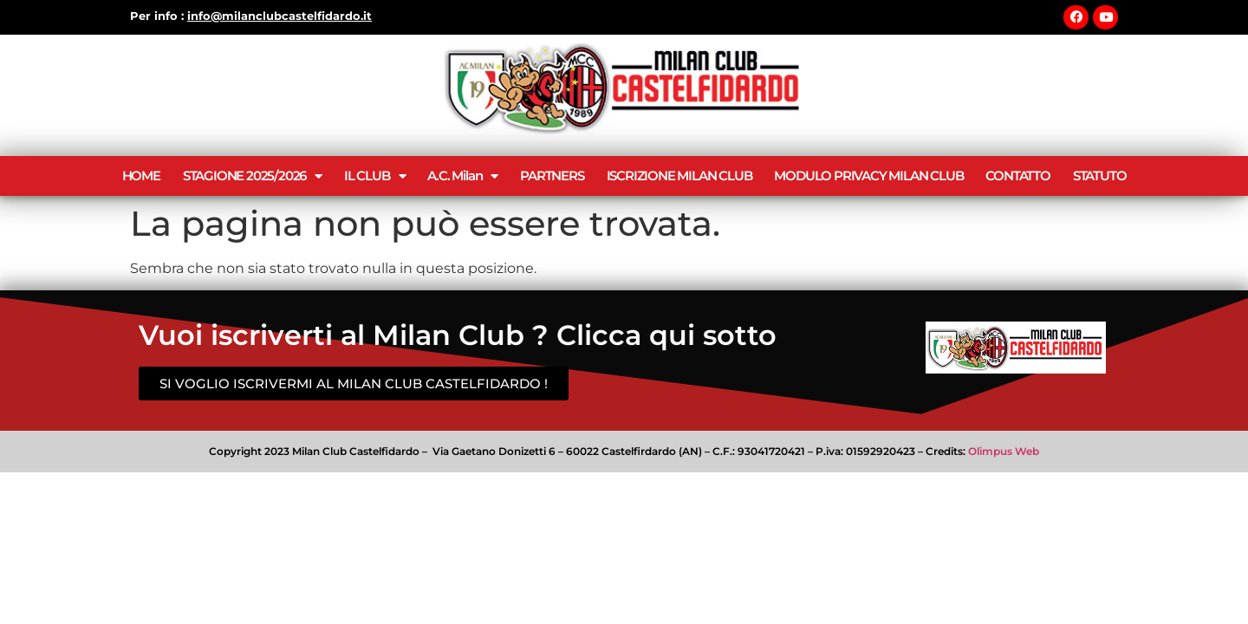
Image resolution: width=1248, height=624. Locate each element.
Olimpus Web (1003, 451)
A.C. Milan (462, 176)
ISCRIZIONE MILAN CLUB (679, 175)
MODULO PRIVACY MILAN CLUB (868, 175)
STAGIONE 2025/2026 (252, 176)
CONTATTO (1017, 175)
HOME (141, 175)
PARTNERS (551, 175)
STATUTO (1100, 175)
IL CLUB (374, 176)
